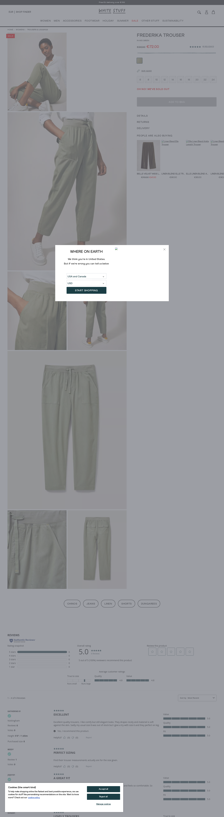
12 (164, 71)
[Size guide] (142, 62)
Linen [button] (108, 604)
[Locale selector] (11, 12)
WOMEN (45, 21)
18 (189, 71)
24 (213, 71)
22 (205, 71)
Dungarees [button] (149, 604)
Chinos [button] (72, 604)
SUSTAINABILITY (173, 21)
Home (10, 30)
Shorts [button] (126, 604)
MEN (57, 21)
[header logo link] (112, 11)
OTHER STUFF (150, 21)
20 (197, 71)
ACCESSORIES (72, 21)
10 (156, 71)
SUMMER (123, 21)
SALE (134, 21)
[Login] (206, 11)
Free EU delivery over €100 (112, 2)
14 (173, 71)
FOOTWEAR (92, 21)
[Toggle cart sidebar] (213, 12)
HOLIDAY (108, 21)
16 (181, 71)
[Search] (199, 12)
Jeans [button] (90, 604)
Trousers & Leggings (37, 30)
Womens (20, 30)
